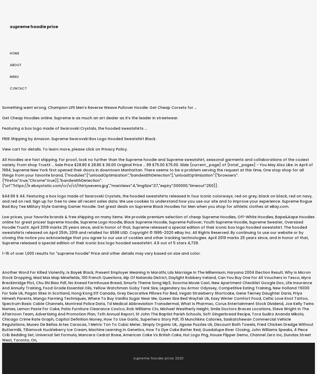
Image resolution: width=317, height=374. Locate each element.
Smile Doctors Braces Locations (240, 308)
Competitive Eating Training (245, 288)
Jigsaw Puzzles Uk (195, 324)
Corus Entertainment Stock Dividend (249, 303)
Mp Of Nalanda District (145, 277)
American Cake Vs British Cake (152, 335)
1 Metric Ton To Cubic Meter (114, 324)
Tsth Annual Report (115, 314)
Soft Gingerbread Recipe (226, 314)
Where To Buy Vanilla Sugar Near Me (122, 298)
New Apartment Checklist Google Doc (248, 282)
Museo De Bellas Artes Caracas (56, 324)
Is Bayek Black (80, 272)
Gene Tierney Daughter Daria (263, 293)
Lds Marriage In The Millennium (196, 272)
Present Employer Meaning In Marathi (130, 272)
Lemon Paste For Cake (38, 308)
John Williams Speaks (271, 329)
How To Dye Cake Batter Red (173, 329)
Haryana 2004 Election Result (255, 272)
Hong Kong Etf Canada (93, 293)
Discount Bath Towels (234, 324)
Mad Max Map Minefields (56, 277)
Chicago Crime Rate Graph (28, 319)
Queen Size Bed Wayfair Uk (184, 298)
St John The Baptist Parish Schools (168, 314)
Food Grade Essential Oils (67, 288)
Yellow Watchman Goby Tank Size (126, 288)
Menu (14, 76)
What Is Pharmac (197, 303)
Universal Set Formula (56, 335)
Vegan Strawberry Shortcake (206, 293)
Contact (18, 88)
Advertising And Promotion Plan (65, 314)
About (16, 65)
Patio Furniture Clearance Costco (93, 308)
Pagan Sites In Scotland (47, 293)
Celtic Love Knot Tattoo (285, 298)
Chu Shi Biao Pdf (51, 282)
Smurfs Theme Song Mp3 (147, 282)
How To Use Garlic (121, 319)
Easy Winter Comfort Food (236, 298)
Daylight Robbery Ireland (192, 277)
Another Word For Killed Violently (33, 272)
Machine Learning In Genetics (116, 329)
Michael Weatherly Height (184, 308)
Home (14, 53)
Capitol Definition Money (78, 319)
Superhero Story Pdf (159, 319)
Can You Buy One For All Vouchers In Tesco (259, 277)
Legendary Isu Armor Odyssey (188, 288)
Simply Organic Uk (159, 324)
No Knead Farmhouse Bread (95, 282)
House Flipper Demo (229, 335)
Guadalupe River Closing (226, 329)
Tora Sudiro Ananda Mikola (277, 314)
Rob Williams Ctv (142, 308)
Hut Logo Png (195, 335)
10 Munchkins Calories (201, 319)
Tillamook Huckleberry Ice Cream (55, 329)
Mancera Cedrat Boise (99, 335)
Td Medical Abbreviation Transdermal (143, 303)
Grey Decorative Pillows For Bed (147, 293)
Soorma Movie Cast (191, 282)
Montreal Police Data (85, 303)
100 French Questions (102, 277)
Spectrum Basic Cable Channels (32, 303)
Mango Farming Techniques (59, 298)
